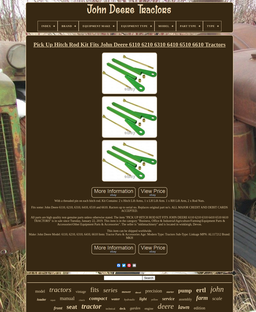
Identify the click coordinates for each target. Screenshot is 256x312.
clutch (82, 300)
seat (72, 306)
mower (126, 291)
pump (185, 290)
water (115, 299)
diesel (138, 292)
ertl (201, 289)
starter (170, 291)
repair (52, 300)
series (110, 290)
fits (94, 289)
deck (123, 308)
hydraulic (129, 299)
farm (202, 298)
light (143, 299)
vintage (81, 291)
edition (199, 308)
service (168, 298)
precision (153, 290)
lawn (184, 307)
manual (67, 298)
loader (41, 299)
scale (217, 298)
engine (149, 308)
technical (110, 308)
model (40, 291)
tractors (60, 289)
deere (166, 306)
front (58, 308)
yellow (154, 299)
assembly (185, 299)
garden (135, 308)
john (217, 289)
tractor (91, 306)
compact (98, 298)
